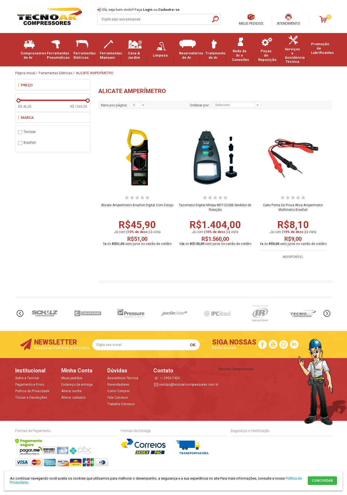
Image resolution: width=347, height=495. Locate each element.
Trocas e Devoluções (31, 397)
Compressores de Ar (31, 50)
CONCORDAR (322, 481)
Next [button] (326, 313)
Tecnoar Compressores (236, 369)
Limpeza (161, 49)
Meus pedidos (71, 378)
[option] (44, 313)
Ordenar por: (199, 105)
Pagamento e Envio (29, 384)
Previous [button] (20, 313)
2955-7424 (170, 378)
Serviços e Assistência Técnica (295, 50)
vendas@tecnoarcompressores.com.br (188, 384)
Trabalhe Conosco (121, 404)
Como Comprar (118, 391)
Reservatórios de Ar (189, 50)
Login (148, 10)
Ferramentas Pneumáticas (57, 50)
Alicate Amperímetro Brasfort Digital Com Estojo (137, 205)
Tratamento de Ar (215, 50)
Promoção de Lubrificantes (321, 48)
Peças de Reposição (267, 49)
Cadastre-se (169, 10)
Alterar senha (71, 391)
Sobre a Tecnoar (27, 378)
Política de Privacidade (32, 391)
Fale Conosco (117, 397)
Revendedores (118, 384)
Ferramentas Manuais (110, 50)
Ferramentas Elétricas (84, 50)
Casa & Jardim (135, 50)
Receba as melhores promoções (61, 348)
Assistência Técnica (122, 378)
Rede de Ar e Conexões (240, 49)
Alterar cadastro (73, 397)
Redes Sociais (224, 348)
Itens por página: (114, 105)
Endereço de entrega (77, 384)
